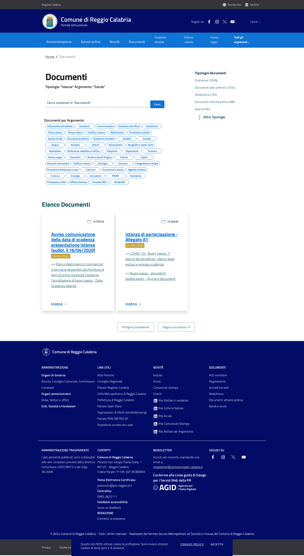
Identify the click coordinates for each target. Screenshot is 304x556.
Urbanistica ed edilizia (59, 125)
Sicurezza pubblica (78, 138)
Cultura (55, 175)
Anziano (75, 144)
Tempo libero (75, 132)
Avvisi (157, 382)
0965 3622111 (107, 497)
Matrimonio (117, 132)
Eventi (157, 394)
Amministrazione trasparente (65, 451)
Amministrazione (54, 368)
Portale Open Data (109, 407)
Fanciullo (75, 156)
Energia (75, 175)
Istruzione (95, 175)
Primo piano (55, 132)
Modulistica (216, 394)
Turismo (254, 5)
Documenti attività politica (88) (215, 101)
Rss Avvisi (162, 416)
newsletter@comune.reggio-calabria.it (178, 467)
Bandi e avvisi (218, 407)
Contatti (103, 451)
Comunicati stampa (165, 388)
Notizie (157, 376)
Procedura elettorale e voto (62, 169)
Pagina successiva (176, 327)
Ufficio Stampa (78, 181)
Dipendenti (132, 150)
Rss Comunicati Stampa (171, 424)
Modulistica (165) (206, 94)
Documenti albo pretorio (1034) (215, 87)
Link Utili (104, 368)
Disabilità (119, 181)
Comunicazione (105, 125)
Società (127, 138)
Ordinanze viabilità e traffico (83, 150)
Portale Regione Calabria (113, 388)
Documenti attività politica (226, 400)
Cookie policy (67, 548)
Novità (158, 368)
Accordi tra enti (219, 388)
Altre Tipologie (210, 117)
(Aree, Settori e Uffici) (56, 397)
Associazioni (116, 144)
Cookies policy (192, 544)
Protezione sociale (139, 132)
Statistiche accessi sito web (115, 425)
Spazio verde (55, 138)
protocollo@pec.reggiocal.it (114, 486)
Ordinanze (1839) (206, 80)
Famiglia (103, 163)
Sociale (147, 138)
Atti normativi (218, 376)
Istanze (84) (202, 109)
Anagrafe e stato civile (140, 144)
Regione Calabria (51, 5)
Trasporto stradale (160, 39)
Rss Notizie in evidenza (170, 401)
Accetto (217, 544)
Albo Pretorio (105, 376)
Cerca (157, 104)
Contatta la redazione (111, 519)
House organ (214, 39)
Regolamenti (217, 382)
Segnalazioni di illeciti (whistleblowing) (122, 413)
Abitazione (55, 150)
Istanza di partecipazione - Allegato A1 (151, 237)
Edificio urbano (188, 39)
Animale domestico (58, 163)
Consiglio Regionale (109, 382)
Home (49, 56)
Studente (84, 125)
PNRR (115, 175)
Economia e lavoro (113, 169)
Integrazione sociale (146, 163)
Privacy (46, 548)
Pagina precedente (135, 327)
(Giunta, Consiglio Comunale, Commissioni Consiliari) (68, 382)
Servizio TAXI (99, 181)
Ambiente (135, 175)
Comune (90, 169)
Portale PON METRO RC (113, 419)
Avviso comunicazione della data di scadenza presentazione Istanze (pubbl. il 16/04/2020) (73, 242)
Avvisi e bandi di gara (99, 156)
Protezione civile (56, 181)
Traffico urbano (96, 132)
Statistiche (152, 125)
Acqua (55, 144)
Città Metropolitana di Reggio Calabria (121, 394)
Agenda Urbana (137, 169)
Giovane (123, 163)
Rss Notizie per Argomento (173, 432)
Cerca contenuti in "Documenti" (70, 102)
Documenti (217, 368)
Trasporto (111, 150)
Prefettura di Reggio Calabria (115, 400)
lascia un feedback (109, 508)
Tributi (95, 144)
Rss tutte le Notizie (168, 409)
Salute (124, 156)
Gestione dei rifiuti (129, 125)
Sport (144, 156)
